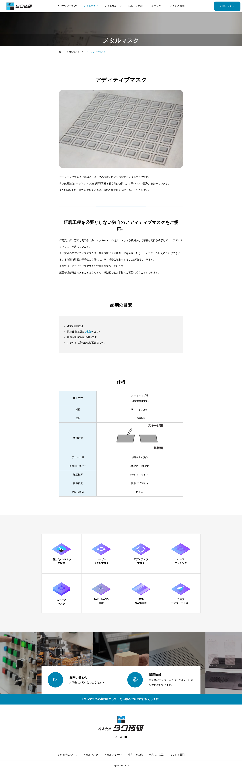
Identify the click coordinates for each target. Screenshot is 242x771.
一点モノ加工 (156, 6)
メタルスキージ (113, 6)
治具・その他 (135, 6)
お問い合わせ (227, 6)
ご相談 (88, 331)
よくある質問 (177, 6)
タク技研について (67, 6)
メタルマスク (90, 6)
